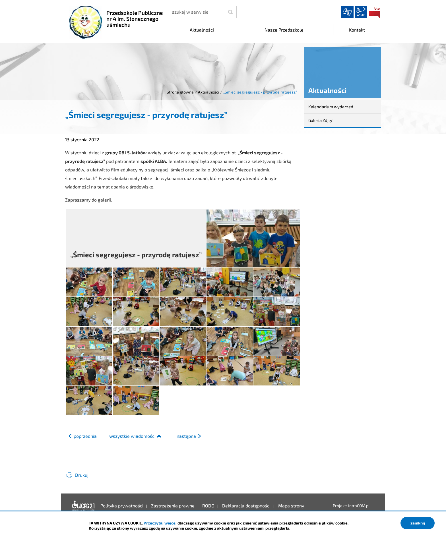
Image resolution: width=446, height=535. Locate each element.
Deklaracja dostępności (83, 505)
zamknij (417, 523)
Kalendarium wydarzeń (330, 106)
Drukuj (81, 475)
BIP (374, 12)
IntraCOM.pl (358, 505)
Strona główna (180, 92)
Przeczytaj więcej (160, 523)
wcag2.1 (361, 12)
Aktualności (208, 92)
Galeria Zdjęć (320, 120)
